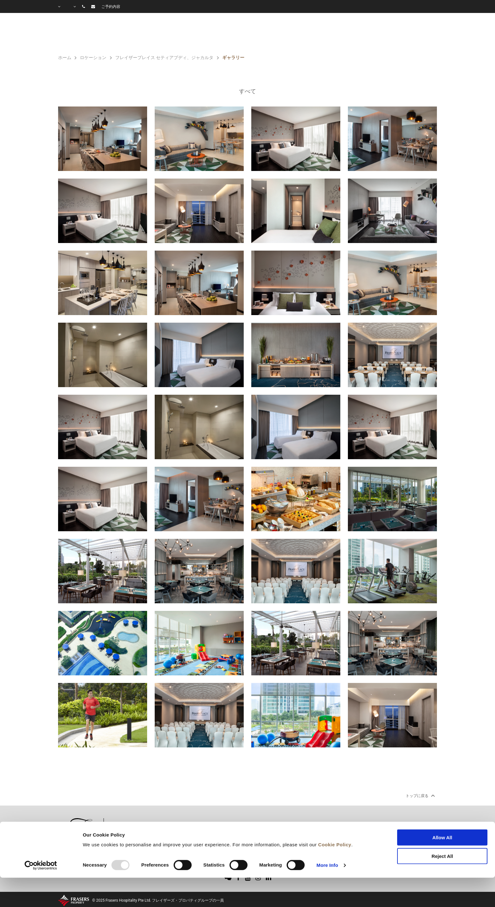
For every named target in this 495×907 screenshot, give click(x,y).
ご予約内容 (110, 6)
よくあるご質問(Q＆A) (406, 33)
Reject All (442, 829)
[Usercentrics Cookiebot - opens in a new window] (41, 838)
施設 (268, 33)
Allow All (442, 811)
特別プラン (306, 33)
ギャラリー (349, 33)
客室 (238, 33)
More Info (327, 838)
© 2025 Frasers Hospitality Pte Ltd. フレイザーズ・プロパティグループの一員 (158, 900)
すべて (247, 91)
